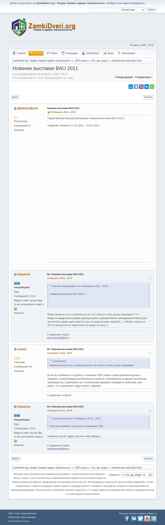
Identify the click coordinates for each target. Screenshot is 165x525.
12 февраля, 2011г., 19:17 (59, 278)
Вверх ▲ (153, 513)
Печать (148, 97)
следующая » (143, 77)
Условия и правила (138, 513)
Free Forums (24, 521)
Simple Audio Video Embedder (22, 517)
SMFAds (11, 521)
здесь (71, 436)
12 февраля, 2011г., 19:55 (59, 353)
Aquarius (23, 274)
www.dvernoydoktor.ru (58, 338)
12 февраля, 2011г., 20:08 (59, 410)
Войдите (112, 3)
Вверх (15, 459)
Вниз (15, 97)
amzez (22, 349)
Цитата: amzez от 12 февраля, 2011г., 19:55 (77, 418)
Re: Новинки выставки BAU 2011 (65, 274)
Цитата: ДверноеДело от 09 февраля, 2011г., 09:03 (80, 286)
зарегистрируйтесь (134, 3)
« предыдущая (123, 77)
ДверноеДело (27, 108)
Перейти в (114, 475)
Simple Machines (29, 513)
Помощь (123, 513)
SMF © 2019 (14, 513)
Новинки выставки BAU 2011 (63, 108)
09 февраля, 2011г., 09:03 (63, 112)
